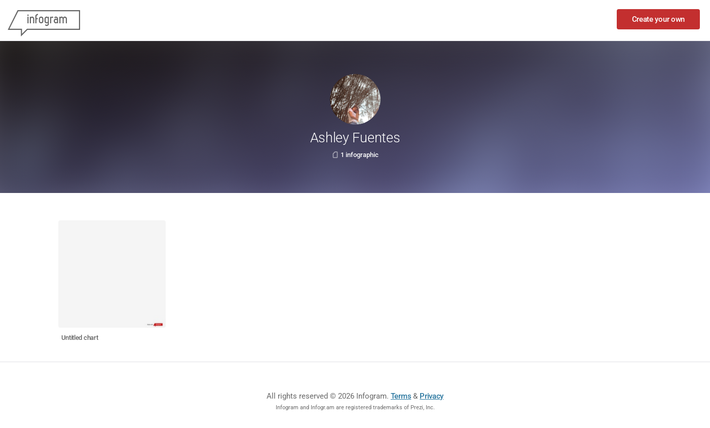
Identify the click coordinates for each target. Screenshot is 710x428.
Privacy (431, 396)
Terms (401, 396)
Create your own (658, 19)
